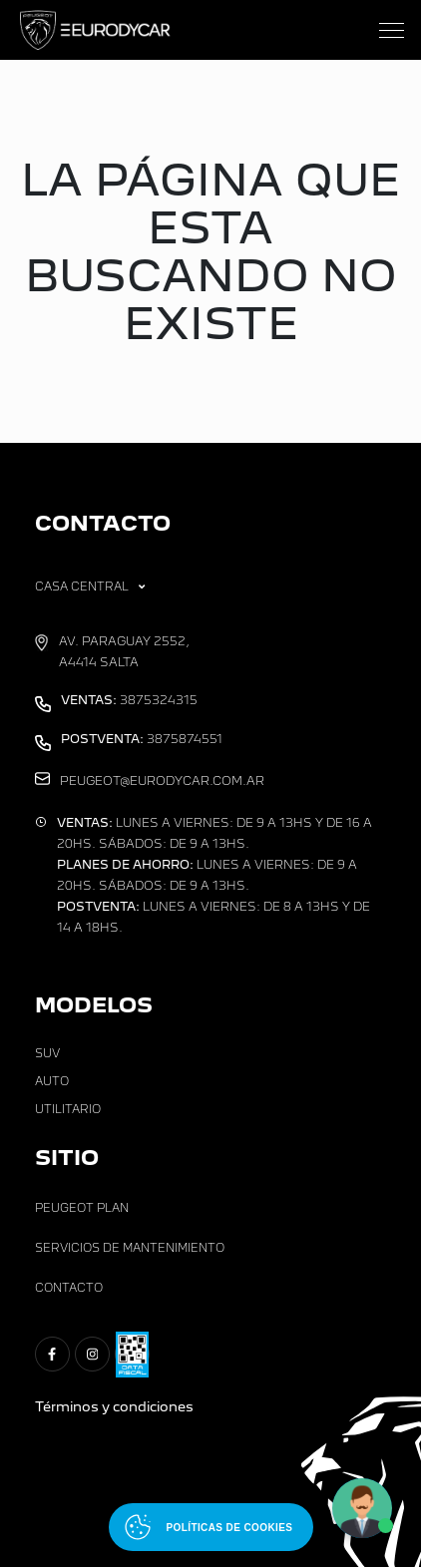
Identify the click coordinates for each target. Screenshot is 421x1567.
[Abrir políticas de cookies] (211, 1527)
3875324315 (129, 700)
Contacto (69, 1288)
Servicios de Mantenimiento (129, 1248)
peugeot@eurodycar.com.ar (162, 781)
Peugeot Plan (82, 1208)
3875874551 (141, 739)
